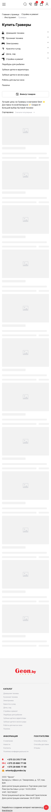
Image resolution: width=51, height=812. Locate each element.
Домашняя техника (11, 693)
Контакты (7, 748)
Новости (6, 744)
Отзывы (37, 748)
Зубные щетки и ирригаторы (14, 718)
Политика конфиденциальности (15, 751)
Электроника (8, 700)
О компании (8, 741)
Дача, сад (7, 708)
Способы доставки (41, 744)
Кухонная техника (10, 697)
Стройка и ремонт (10, 711)
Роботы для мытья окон (12, 725)
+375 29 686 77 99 (14, 767)
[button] (25, 112)
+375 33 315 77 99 (14, 759)
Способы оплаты (40, 741)
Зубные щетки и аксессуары (14, 722)
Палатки (6, 729)
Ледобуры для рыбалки (12, 715)
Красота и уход (9, 704)
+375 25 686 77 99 (16, 763)
